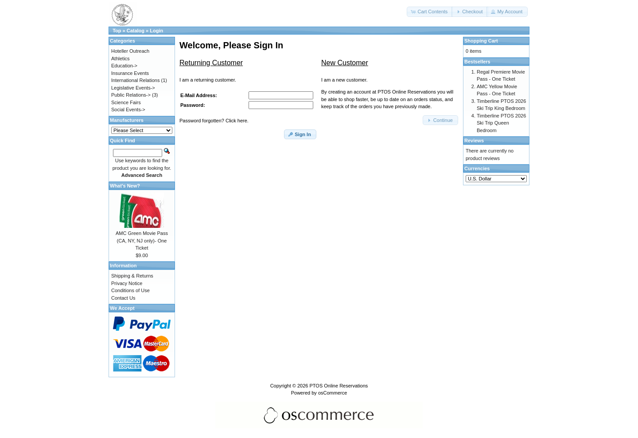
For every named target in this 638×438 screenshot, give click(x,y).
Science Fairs (126, 102)
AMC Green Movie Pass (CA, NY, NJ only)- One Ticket (142, 240)
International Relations (135, 80)
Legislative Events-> (133, 87)
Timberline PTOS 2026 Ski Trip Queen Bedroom (501, 123)
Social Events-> (128, 109)
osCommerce (332, 392)
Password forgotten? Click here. (214, 120)
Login (156, 30)
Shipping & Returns (132, 275)
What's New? (125, 185)
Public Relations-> (131, 95)
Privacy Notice (126, 283)
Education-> (124, 65)
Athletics (120, 58)
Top (117, 30)
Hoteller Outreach (130, 51)
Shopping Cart (481, 40)
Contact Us (123, 298)
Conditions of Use (130, 290)
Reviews (474, 140)
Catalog (135, 30)
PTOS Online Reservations (338, 385)
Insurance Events (130, 73)
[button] (430, 12)
